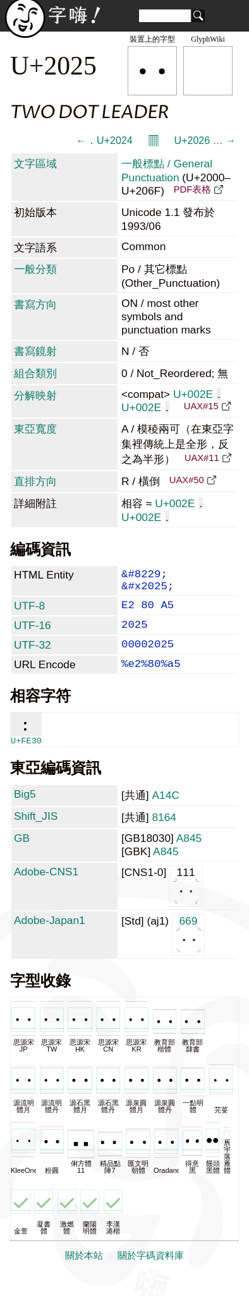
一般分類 (35, 269)
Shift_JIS (36, 832)
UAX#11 (202, 458)
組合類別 (35, 373)
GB (22, 854)
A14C (165, 811)
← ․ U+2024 (104, 140)
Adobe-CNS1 (46, 888)
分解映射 (35, 395)
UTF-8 (29, 612)
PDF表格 (192, 189)
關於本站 (84, 1272)
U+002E (197, 394)
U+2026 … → (205, 140)
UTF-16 (32, 634)
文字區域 (35, 163)
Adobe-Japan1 (49, 936)
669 (189, 950)
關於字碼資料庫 (151, 1272)
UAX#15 (201, 406)
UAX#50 (186, 480)
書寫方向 (35, 304)
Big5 (25, 810)
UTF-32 (32, 656)
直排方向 (35, 481)
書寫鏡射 (35, 351)
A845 (189, 854)
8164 (164, 833)
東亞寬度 (35, 429)
